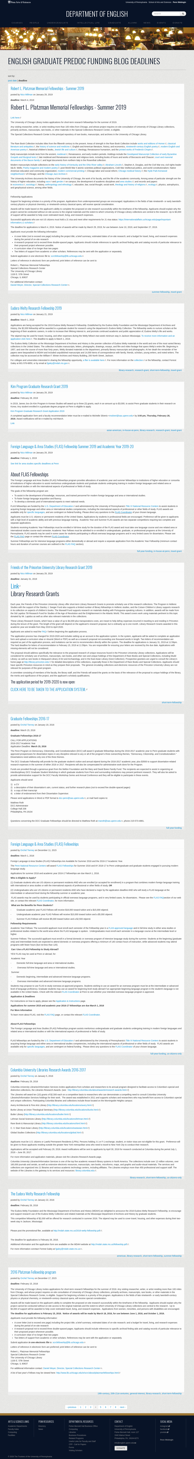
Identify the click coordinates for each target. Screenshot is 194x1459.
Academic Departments (17, 1426)
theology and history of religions (130, 184)
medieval (61, 154)
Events (161, 23)
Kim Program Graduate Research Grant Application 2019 (37, 411)
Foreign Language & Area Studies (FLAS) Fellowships (45, 844)
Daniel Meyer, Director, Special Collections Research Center (39, 285)
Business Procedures (77, 1435)
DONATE (121, 1448)
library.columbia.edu (84, 1170)
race (48, 181)
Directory (42, 1426)
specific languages (36, 512)
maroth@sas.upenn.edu (109, 821)
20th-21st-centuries (119, 1393)
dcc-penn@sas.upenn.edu (71, 798)
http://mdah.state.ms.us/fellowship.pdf (109, 1244)
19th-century (103, 1393)
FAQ (44, 631)
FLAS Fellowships (64, 866)
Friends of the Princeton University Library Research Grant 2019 (51, 567)
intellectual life (88, 23)
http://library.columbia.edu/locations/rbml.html (63, 1123)
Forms (71, 1447)
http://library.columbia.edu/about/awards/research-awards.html (97, 1090)
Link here (15, 117)
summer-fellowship (161, 292)
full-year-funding (144, 551)
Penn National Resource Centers (30, 866)
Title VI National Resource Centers (142, 506)
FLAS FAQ (19, 536)
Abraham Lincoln (113, 165)
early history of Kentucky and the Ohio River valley (79, 165)
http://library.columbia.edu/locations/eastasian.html (63, 1128)
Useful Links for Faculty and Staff (82, 1441)
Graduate (114, 23)
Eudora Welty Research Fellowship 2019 (36, 308)
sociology (30, 184)
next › (122, 1407)
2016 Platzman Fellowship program (33, 1272)
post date (12, 80)
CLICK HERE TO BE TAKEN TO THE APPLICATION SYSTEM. (48, 689)
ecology (151, 184)
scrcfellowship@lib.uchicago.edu (66, 256)
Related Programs (76, 1438)
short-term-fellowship (160, 370)
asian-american (114, 430)
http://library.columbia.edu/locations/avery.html (69, 1105)
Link (13, 423)
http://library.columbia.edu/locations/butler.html (46, 1114)
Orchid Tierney (27, 725)
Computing (12, 1432)
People (34, 23)
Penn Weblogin (166, 1440)
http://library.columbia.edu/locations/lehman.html (65, 1119)
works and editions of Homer (151, 143)
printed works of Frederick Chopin (135, 149)
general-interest (137, 1393)
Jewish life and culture (64, 149)
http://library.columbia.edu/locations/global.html (59, 1132)
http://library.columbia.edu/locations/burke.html (76, 1110)
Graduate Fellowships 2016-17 (30, 718)
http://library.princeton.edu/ (36, 662)
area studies (126, 181)
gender (59, 181)
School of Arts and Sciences (160, 2)
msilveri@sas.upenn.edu (121, 415)
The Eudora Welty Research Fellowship (35, 1193)
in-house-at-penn (130, 430)
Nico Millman (26, 94)
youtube (163, 1432)
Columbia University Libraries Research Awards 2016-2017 (48, 1070)
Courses (17, 23)
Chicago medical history (129, 171)
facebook (164, 1429)
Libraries (72, 1432)
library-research (126, 370)
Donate (178, 23)
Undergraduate (57, 23)
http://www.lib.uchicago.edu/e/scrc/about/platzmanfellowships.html (87, 1373)
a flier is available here (93, 360)
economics (18, 184)
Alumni (132, 23)
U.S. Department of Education (59, 506)
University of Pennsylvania (136, 2)
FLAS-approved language (121, 928)
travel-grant (176, 292)
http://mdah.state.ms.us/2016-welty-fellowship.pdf (76, 1230)
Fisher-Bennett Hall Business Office (83, 1426)
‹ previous (71, 1407)
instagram (164, 1426)
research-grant (142, 370)
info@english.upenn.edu (124, 1443)
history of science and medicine (54, 146)
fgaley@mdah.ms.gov (57, 363)
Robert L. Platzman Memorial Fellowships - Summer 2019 (47, 88)
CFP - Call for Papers (77, 1444)
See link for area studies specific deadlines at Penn (35, 463)
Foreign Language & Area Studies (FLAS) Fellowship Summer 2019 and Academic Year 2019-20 (72, 446)
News (147, 23)
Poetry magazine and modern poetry (40, 168)
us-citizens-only (174, 1053)
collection (138, 360)
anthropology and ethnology (58, 184)
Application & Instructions (68, 1001)
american (121, 1256)
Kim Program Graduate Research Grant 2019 (39, 386)
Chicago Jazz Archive (55, 174)
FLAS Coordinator (123, 512)
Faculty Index (13, 1429)
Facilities (11, 1435)
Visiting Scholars (75, 1450)
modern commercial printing (71, 171)
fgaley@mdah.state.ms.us (67, 1249)
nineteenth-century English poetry (142, 146)
